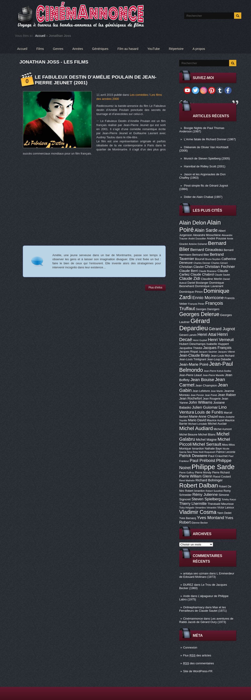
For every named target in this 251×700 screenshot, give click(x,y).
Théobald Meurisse (220, 504)
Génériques (100, 49)
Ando (186, 596)
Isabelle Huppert (218, 344)
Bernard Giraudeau (206, 250)
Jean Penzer (197, 395)
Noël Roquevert (207, 452)
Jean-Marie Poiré (193, 364)
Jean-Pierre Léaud (190, 375)
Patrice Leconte (225, 452)
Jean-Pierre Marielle (213, 375)
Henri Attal (207, 334)
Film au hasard (127, 49)
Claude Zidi (189, 278)
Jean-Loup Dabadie (219, 359)
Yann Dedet (224, 513)
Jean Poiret (211, 395)
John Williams (200, 402)
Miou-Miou (228, 444)
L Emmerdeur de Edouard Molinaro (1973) (206, 575)
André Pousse (216, 238)
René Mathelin (187, 480)
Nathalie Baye (213, 448)
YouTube (153, 49)
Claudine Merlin (211, 279)
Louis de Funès (209, 412)
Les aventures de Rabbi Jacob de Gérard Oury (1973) (206, 620)
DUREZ (188, 584)
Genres (58, 49)
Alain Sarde (206, 230)
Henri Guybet (200, 340)
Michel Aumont (223, 429)
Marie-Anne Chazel (203, 416)
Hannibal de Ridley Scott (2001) (204, 166)
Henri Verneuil (221, 339)
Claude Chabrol (202, 274)
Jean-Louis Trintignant (192, 359)
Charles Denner (201, 263)
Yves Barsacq (187, 518)
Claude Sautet (222, 274)
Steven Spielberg (206, 499)
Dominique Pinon (191, 291)
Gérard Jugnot (222, 329)
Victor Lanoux (225, 507)
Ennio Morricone (208, 297)
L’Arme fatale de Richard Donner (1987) (210, 139)
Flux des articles (197, 655)
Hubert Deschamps (192, 344)
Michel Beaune (188, 434)
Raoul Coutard (222, 476)
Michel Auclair (217, 423)
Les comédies (139, 94)
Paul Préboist (202, 460)
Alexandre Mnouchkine (207, 235)
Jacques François (217, 348)
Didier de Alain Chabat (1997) (203, 197)
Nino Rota (192, 452)
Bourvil (200, 259)
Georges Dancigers (207, 309)
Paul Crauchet (218, 456)
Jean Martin (217, 391)
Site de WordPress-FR (197, 671)
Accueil (40, 35)
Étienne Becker (200, 522)
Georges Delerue (199, 314)
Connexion (190, 647)
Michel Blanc (207, 434)
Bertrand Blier (200, 254)
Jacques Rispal (188, 351)
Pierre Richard (221, 472)
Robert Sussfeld (214, 490)
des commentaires (198, 663)
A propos (199, 49)
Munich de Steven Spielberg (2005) (207, 158)
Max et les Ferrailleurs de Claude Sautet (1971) (203, 609)
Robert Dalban (198, 485)
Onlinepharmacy (194, 607)
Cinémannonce (193, 618)
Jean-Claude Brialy (194, 355)
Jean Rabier (227, 395)
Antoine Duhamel (198, 244)
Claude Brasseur (207, 271)
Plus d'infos (155, 287)
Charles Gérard (219, 263)
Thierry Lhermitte (193, 503)
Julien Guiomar (205, 407)
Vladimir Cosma (197, 512)
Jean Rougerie (212, 398)
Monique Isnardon (191, 448)
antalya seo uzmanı (196, 573)
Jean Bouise (202, 379)
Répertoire (176, 49)
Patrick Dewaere (193, 456)
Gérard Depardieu (194, 324)
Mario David (197, 420)
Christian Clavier (191, 267)
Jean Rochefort (190, 398)
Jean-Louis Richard (222, 355)
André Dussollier (197, 238)
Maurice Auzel (215, 420)
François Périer (196, 303)
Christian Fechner (220, 267)
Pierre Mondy (203, 472)
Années (77, 49)
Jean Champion (206, 385)
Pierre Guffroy (186, 472)
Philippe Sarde (213, 467)
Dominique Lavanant (209, 286)
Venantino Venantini (205, 507)
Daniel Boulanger (197, 282)
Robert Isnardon (195, 490)
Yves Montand (210, 517)
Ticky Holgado (186, 507)
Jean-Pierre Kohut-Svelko (217, 371)
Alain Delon (192, 223)
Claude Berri (188, 271)
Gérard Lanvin (188, 335)
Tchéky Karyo (228, 499)
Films (40, 49)
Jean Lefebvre (201, 391)
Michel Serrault (207, 444)
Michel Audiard (196, 428)
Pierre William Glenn (195, 476)
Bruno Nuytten (213, 259)
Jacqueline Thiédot (190, 348)
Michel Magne (206, 439)
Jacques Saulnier (208, 351)
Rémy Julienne (205, 494)
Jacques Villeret (226, 351)
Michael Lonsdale (197, 423)
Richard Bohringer (209, 480)
